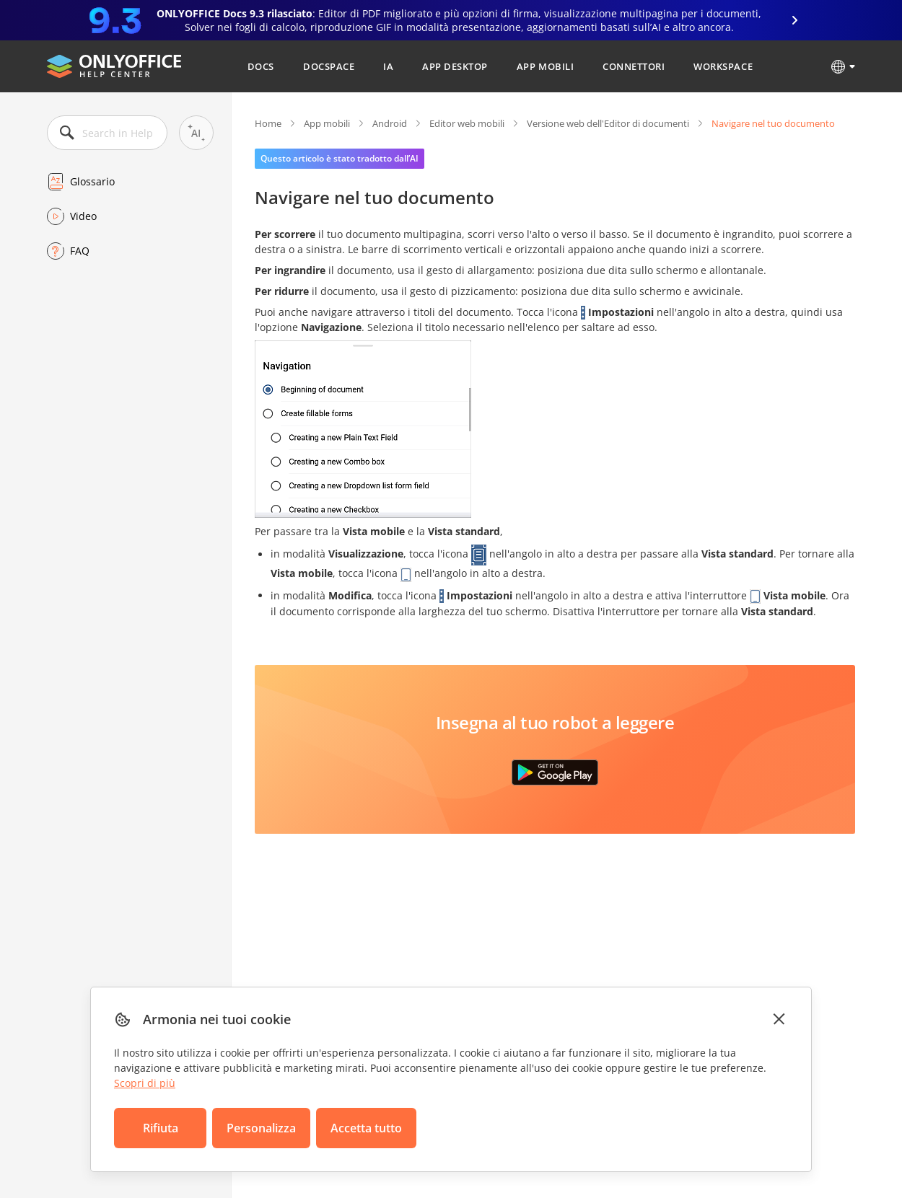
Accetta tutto (366, 1128)
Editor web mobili (466, 123)
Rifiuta (160, 1128)
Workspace (723, 66)
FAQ (79, 250)
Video (83, 216)
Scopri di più (144, 1083)
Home (268, 123)
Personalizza (261, 1128)
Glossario (92, 181)
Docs (261, 66)
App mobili (545, 66)
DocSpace (328, 66)
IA (388, 66)
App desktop (455, 66)
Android (389, 123)
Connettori (634, 66)
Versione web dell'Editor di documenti (608, 123)
